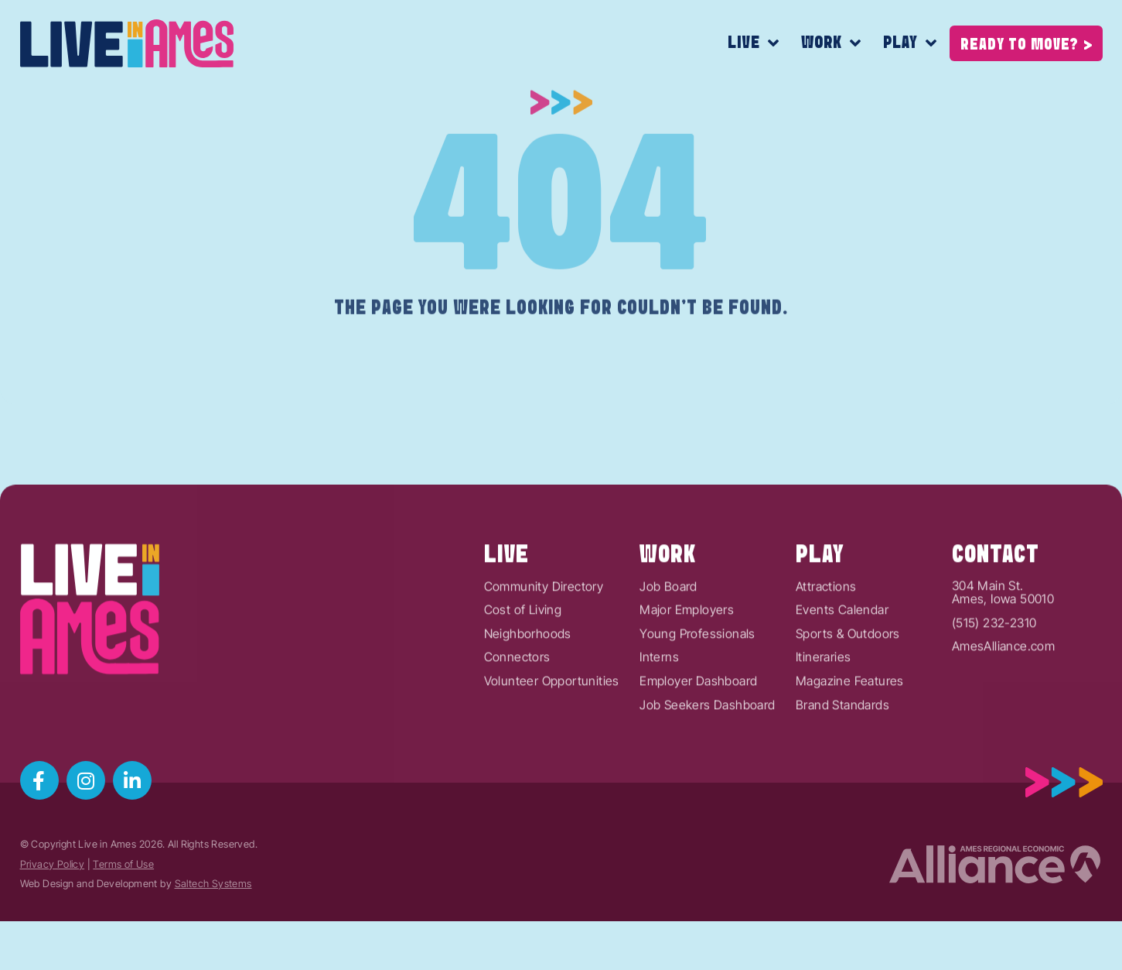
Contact (995, 599)
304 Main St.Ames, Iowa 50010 (1003, 636)
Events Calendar (842, 655)
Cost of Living (523, 655)
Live (753, 44)
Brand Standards (842, 749)
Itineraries (823, 702)
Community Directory (544, 631)
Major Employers (686, 655)
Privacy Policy (52, 864)
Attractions (826, 631)
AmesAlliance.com (1003, 691)
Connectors (517, 702)
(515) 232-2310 (994, 667)
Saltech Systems (213, 883)
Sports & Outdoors (848, 678)
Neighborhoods (527, 678)
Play (910, 44)
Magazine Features (850, 726)
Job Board (668, 631)
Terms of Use (123, 864)
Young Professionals (697, 678)
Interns (659, 702)
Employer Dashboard (698, 726)
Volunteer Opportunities (551, 726)
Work (831, 44)
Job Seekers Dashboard (707, 749)
